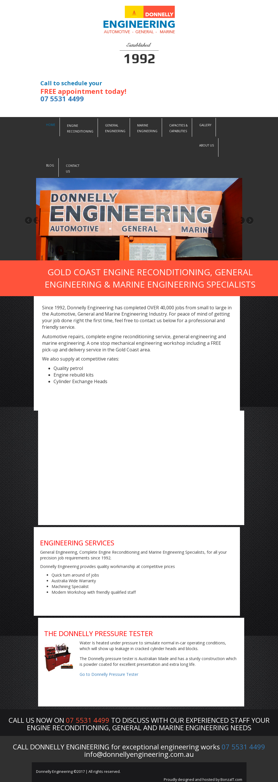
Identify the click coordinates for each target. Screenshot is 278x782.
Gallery (205, 125)
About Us (206, 145)
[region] (139, 219)
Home (50, 125)
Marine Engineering (147, 128)
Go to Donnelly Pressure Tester (109, 674)
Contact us (72, 168)
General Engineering (115, 128)
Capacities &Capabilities (178, 128)
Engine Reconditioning (80, 128)
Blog (50, 165)
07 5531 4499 (62, 98)
